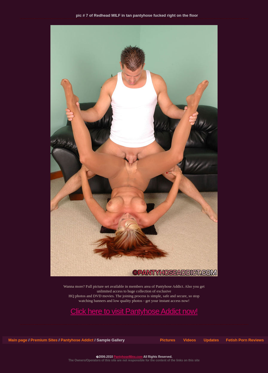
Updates (211, 340)
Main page (17, 340)
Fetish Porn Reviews (245, 340)
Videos (189, 340)
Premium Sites (43, 340)
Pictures (167, 340)
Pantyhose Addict (77, 340)
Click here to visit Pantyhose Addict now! (134, 311)
